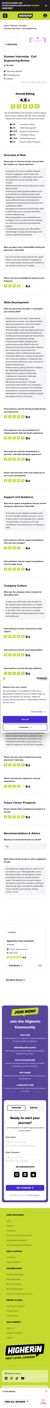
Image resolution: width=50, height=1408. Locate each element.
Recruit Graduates (14, 1284)
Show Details (37, 712)
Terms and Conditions (16, 1306)
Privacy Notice (34, 1195)
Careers (10, 1337)
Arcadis (10, 65)
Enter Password (13, 1152)
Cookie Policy (12, 1315)
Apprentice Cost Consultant (20, 940)
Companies (11, 1230)
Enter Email (11, 1137)
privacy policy (9, 700)
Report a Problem (14, 1262)
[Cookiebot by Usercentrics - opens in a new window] (36, 678)
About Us (10, 1328)
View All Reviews (16, 1401)
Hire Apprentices (14, 1279)
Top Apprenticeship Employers (19, 1235)
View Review (15, 965)
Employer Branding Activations (19, 1293)
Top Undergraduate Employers (19, 1245)
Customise (25, 727)
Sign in (33, 1108)
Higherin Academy (14, 1333)
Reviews (10, 1225)
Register (16, 1108)
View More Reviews (15, 980)
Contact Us (11, 1257)
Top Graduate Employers (17, 1240)
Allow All (25, 719)
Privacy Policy (12, 1311)
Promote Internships (15, 1274)
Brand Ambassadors (15, 1289)
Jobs (8, 1221)
